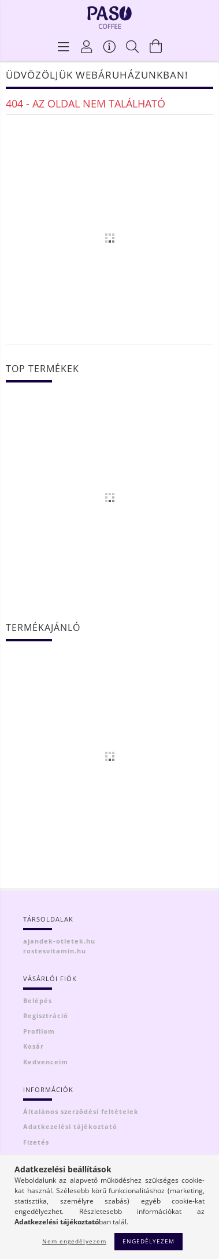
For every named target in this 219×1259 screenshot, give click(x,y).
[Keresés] (132, 46)
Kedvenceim (45, 1061)
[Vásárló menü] (109, 46)
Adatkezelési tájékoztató (70, 1126)
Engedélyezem (149, 1241)
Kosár (33, 1046)
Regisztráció (45, 1015)
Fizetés (36, 1142)
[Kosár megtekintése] (156, 46)
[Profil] (86, 46)
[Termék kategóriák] (63, 46)
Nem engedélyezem (74, 1241)
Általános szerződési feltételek (81, 1111)
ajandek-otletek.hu (59, 941)
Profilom (39, 1031)
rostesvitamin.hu (54, 950)
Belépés (37, 1000)
